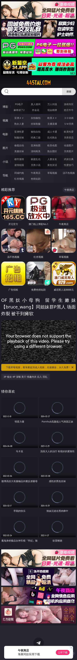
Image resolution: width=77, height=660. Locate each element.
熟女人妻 (19, 123)
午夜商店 (35, 172)
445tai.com (38, 82)
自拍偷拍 (35, 118)
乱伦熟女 (52, 137)
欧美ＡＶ (52, 118)
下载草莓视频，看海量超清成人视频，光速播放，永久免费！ (40, 367)
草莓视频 (52, 172)
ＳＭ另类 (69, 123)
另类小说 (35, 165)
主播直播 (52, 123)
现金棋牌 (52, 110)
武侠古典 (69, 159)
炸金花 (35, 110)
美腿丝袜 (19, 151)
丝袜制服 (35, 123)
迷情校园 (19, 165)
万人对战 (52, 104)
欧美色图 (52, 145)
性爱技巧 (69, 165)
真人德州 (35, 104)
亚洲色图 (35, 145)
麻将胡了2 (19, 110)
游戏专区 (69, 104)
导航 (5, 175)
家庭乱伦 (35, 159)
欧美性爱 (69, 131)
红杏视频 (19, 178)
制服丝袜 (19, 137)
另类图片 (69, 151)
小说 (5, 161)
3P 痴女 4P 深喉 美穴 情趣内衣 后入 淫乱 (25, 376)
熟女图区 (52, 151)
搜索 (68, 91)
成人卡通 (52, 131)
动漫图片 (69, 145)
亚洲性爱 (19, 131)
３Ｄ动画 (69, 118)
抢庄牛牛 (69, 110)
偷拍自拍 (35, 131)
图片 (5, 148)
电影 (5, 134)
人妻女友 (52, 159)
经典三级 (35, 137)
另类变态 (69, 137)
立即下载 (63, 652)
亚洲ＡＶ (19, 118)
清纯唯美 (35, 151)
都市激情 (19, 159)
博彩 (5, 107)
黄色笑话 (52, 165)
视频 (5, 120)
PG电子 (19, 104)
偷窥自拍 (19, 145)
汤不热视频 (69, 172)
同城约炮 (19, 172)
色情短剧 (35, 178)
